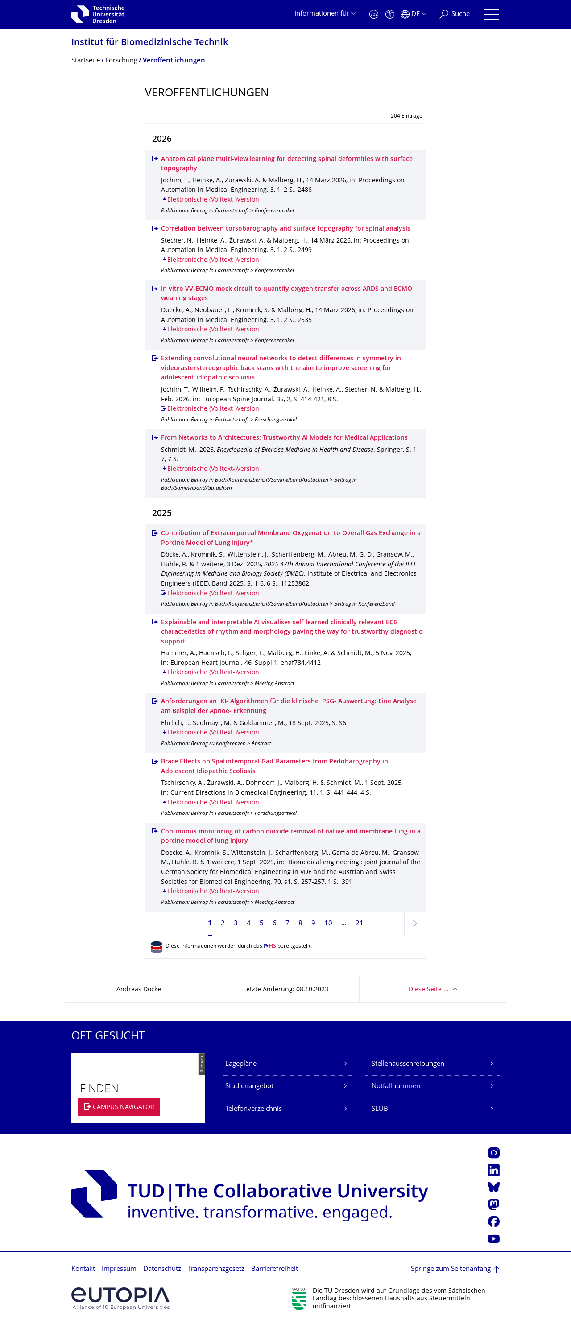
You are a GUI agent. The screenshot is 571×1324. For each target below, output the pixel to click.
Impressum (119, 1269)
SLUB (380, 1109)
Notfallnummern (397, 1086)
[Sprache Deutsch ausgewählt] (413, 14)
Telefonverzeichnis (253, 1109)
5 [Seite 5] (262, 923)
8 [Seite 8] (300, 923)
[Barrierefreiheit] (390, 14)
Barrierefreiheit (274, 1269)
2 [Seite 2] (223, 923)
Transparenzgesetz (216, 1269)
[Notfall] (374, 14)
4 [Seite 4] (249, 923)
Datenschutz (162, 1269)
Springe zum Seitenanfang (451, 1269)
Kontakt (83, 1269)
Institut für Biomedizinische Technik (149, 43)
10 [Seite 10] (328, 923)
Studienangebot (249, 1086)
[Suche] (454, 14)
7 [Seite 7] (288, 923)
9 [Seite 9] (313, 923)
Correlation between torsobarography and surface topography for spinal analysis (285, 229)
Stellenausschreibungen (408, 1064)
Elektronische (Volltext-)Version (213, 200)
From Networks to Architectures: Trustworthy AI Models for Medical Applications (284, 438)
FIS (272, 946)
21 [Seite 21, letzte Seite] (360, 923)
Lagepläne (241, 1064)
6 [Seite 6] (275, 923)
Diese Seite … (428, 990)
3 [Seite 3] (236, 923)
